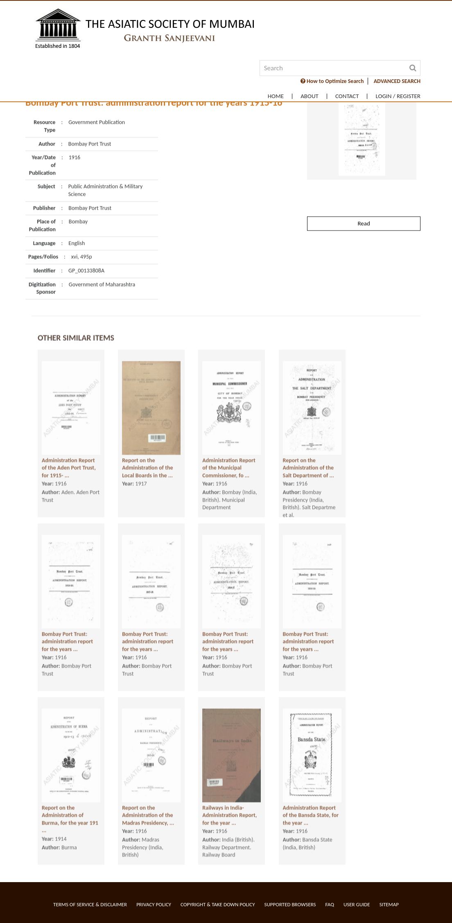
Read (363, 198)
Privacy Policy (153, 904)
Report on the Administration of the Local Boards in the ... (147, 459)
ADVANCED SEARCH (397, 81)
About (310, 96)
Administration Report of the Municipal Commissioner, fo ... (228, 459)
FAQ (329, 904)
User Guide (357, 904)
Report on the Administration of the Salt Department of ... (308, 459)
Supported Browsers (290, 904)
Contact (347, 96)
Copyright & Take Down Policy (218, 904)
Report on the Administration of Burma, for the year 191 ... (70, 811)
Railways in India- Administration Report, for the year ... (229, 807)
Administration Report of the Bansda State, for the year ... (311, 807)
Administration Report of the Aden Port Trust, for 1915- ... (69, 459)
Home (276, 96)
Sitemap (389, 904)
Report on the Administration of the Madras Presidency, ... (148, 807)
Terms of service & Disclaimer (90, 904)
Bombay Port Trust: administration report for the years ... (67, 633)
